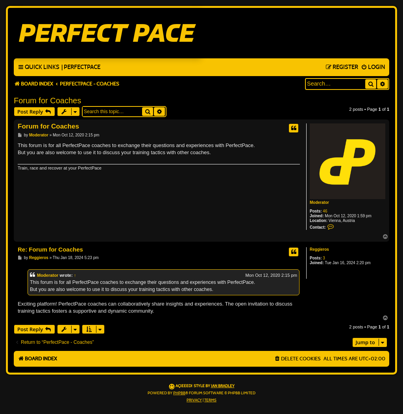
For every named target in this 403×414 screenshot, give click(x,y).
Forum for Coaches (47, 100)
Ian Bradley (223, 386)
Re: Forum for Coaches (50, 249)
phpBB (179, 393)
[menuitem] (80, 67)
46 (325, 211)
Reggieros (319, 249)
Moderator (319, 202)
